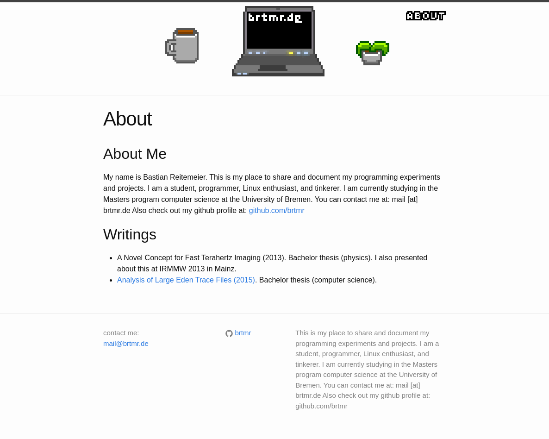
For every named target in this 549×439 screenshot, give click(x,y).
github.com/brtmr (277, 210)
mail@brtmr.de (126, 343)
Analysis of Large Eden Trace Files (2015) (186, 280)
